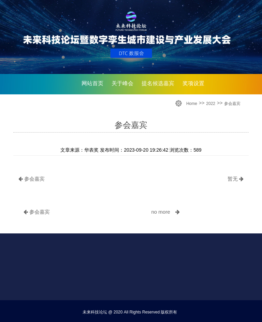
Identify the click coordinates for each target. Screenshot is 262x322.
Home (191, 103)
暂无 (236, 179)
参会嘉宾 (232, 103)
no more (165, 212)
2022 (210, 103)
